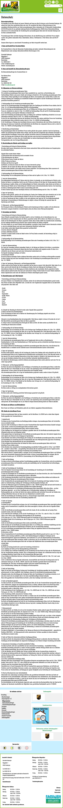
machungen (49, 730)
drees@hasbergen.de (10, 85)
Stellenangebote (47, 692)
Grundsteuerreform (47, 705)
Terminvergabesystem (37, 781)
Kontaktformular (7, 782)
